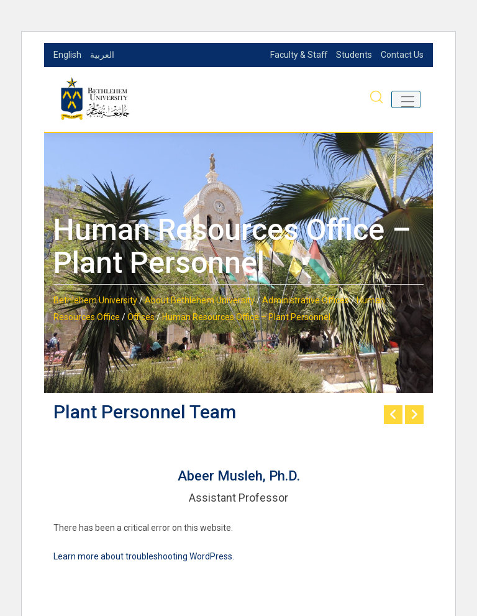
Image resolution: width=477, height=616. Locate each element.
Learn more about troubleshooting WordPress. (143, 556)
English (67, 55)
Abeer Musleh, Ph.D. (239, 476)
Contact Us (402, 55)
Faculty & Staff (298, 55)
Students (354, 55)
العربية (102, 55)
